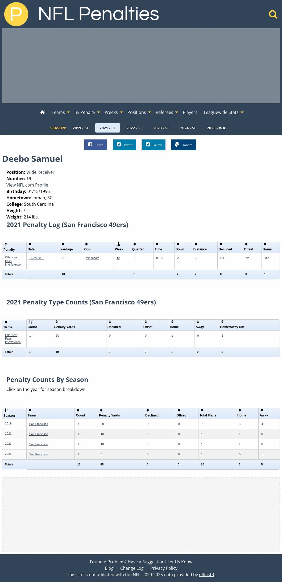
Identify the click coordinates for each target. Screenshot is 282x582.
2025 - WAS (217, 127)
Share (95, 144)
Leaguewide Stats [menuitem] (221, 112)
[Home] (273, 16)
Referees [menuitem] (164, 112)
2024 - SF (188, 127)
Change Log (132, 568)
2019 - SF (81, 127)
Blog (109, 568)
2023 (8, 453)
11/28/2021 (36, 257)
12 (118, 257)
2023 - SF (161, 127)
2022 (8, 443)
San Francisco (38, 424)
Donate (184, 144)
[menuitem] (42, 113)
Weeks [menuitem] (111, 112)
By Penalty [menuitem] (84, 112)
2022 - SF (134, 127)
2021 (8, 433)
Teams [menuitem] (58, 112)
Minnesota (92, 257)
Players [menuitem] (190, 112)
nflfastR (206, 574)
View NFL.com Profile (27, 185)
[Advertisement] (141, 65)
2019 (8, 423)
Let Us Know (180, 562)
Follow (154, 144)
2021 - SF (107, 127)
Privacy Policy (163, 568)
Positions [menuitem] (136, 112)
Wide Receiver (40, 172)
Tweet (124, 144)
